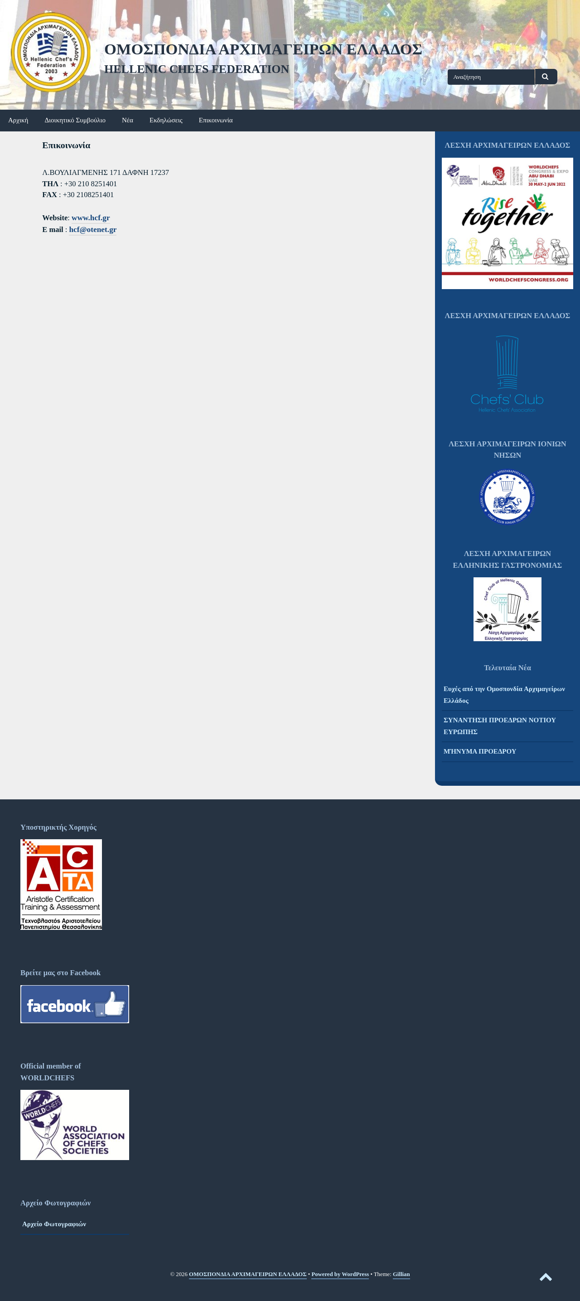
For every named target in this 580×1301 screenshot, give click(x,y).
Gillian (401, 1274)
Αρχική (18, 120)
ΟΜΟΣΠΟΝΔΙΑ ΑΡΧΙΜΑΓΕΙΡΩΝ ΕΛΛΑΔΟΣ (263, 49)
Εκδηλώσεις (166, 120)
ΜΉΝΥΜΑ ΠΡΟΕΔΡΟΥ (480, 751)
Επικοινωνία (216, 120)
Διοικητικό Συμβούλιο (75, 120)
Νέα (127, 120)
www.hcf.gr (91, 217)
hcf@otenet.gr (92, 229)
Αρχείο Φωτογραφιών (54, 1224)
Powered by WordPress (340, 1274)
